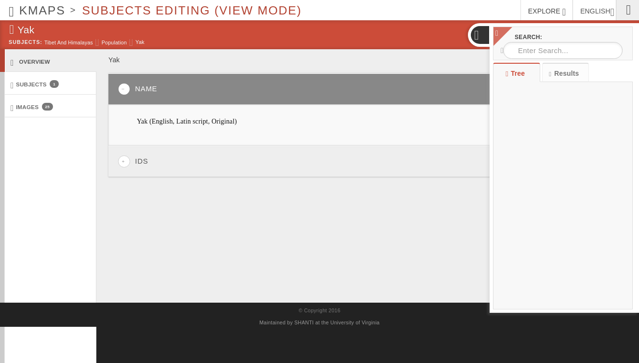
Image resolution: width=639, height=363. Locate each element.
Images (32, 107)
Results (564, 74)
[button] (479, 35)
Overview (30, 62)
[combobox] (563, 50)
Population (114, 42)
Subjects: (25, 42)
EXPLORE (547, 12)
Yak (140, 42)
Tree (516, 73)
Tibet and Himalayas (68, 42)
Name (137, 89)
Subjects (35, 85)
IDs (133, 161)
